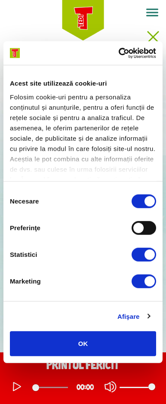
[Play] (17, 386)
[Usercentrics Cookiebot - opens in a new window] (119, 53)
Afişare (128, 316)
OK (83, 343)
